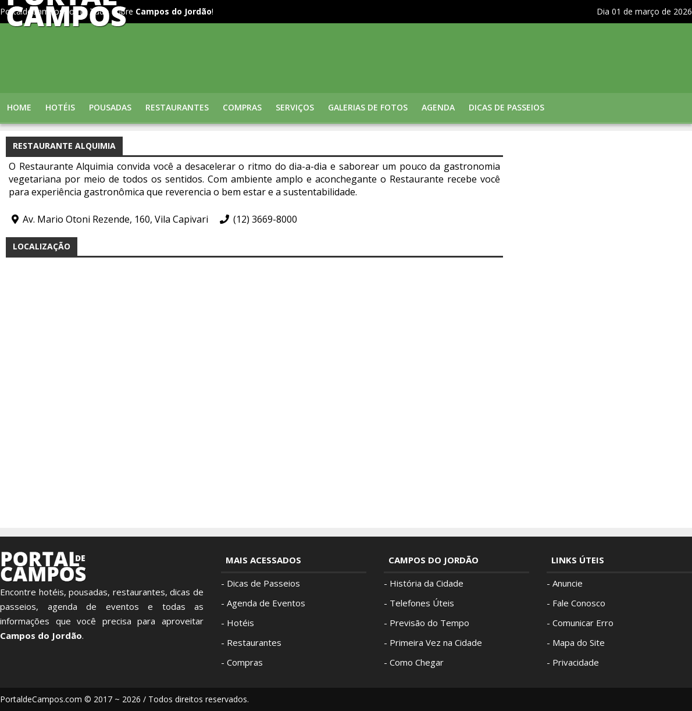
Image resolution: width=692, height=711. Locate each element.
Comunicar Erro (582, 622)
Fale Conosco (578, 603)
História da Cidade (426, 583)
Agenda (438, 107)
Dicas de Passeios (506, 107)
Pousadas (110, 107)
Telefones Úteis (422, 603)
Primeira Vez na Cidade (436, 642)
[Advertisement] (599, 311)
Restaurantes (177, 107)
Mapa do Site (578, 642)
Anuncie (567, 583)
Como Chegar (417, 662)
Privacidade (575, 662)
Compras (242, 107)
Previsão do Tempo (429, 622)
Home (19, 107)
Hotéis (60, 107)
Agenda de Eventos (266, 603)
